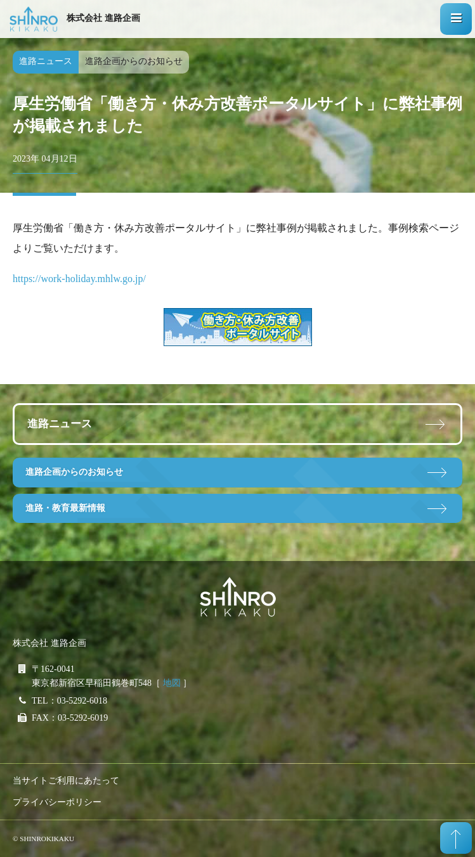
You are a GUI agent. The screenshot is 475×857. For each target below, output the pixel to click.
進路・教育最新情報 (65, 508)
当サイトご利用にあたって (66, 780)
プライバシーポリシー (57, 802)
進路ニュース (59, 424)
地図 (172, 683)
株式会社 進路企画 (103, 18)
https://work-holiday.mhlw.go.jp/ (79, 278)
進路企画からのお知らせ (74, 472)
